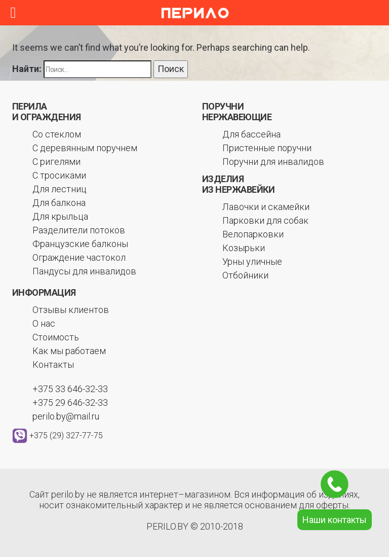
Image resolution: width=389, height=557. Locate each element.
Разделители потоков (78, 230)
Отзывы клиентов (70, 309)
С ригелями (56, 161)
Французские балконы (80, 243)
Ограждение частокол (79, 257)
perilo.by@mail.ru (65, 416)
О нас (43, 323)
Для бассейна (251, 134)
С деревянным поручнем (84, 148)
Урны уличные (252, 261)
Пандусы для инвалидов (84, 271)
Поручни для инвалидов (273, 161)
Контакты (53, 364)
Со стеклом (56, 134)
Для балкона (59, 202)
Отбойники (245, 275)
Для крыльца (60, 216)
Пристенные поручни (267, 148)
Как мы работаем (69, 350)
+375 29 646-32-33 (70, 402)
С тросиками (59, 175)
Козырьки (243, 247)
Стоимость (55, 337)
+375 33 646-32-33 (70, 389)
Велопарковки (253, 234)
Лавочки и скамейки (265, 206)
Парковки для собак (265, 220)
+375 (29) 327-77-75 (66, 435)
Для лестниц (59, 189)
